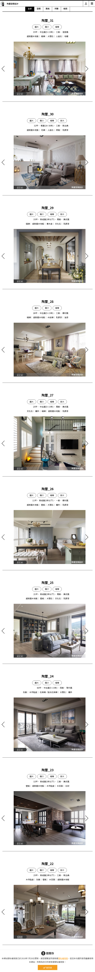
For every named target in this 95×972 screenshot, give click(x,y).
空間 (39, 8)
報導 (57, 26)
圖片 (37, 26)
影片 (62, 120)
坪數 (56, 8)
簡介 (47, 26)
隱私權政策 (63, 958)
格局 (65, 8)
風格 (48, 8)
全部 (30, 8)
